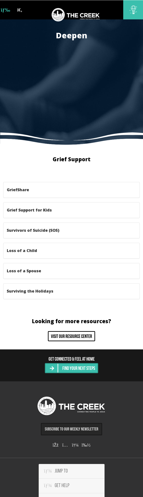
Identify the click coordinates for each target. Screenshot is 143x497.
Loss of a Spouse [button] (24, 270)
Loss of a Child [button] (22, 250)
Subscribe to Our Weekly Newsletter (71, 428)
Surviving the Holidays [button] (30, 291)
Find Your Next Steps (78, 368)
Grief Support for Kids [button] (29, 210)
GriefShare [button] (18, 189)
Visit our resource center (71, 336)
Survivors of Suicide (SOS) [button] (33, 230)
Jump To (56, 470)
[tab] (71, 190)
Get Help (56, 485)
